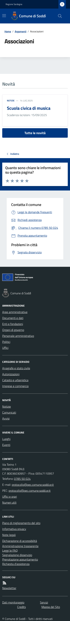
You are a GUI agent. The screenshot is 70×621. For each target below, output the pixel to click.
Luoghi (6, 439)
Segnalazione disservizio (17, 555)
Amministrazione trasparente (20, 546)
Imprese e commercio (15, 386)
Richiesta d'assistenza (15, 564)
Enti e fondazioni (12, 324)
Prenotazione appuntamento (20, 559)
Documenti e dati (12, 318)
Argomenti (20, 31)
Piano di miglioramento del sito (21, 523)
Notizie (11, 100)
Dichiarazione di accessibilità (19, 541)
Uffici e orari (9, 496)
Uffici (5, 347)
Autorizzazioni (10, 374)
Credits (21, 607)
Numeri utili (9, 502)
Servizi (44, 602)
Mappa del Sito (50, 607)
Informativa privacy (14, 529)
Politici (6, 342)
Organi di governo (13, 330)
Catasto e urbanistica (15, 380)
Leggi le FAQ (10, 550)
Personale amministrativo (18, 336)
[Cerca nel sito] (58, 16)
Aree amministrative (14, 312)
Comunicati (9, 412)
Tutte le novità (35, 132)
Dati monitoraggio (13, 602)
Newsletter (9, 588)
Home (7, 31)
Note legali (9, 535)
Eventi (6, 445)
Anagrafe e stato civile (16, 368)
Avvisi (6, 418)
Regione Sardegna (14, 4)
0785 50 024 (22, 478)
